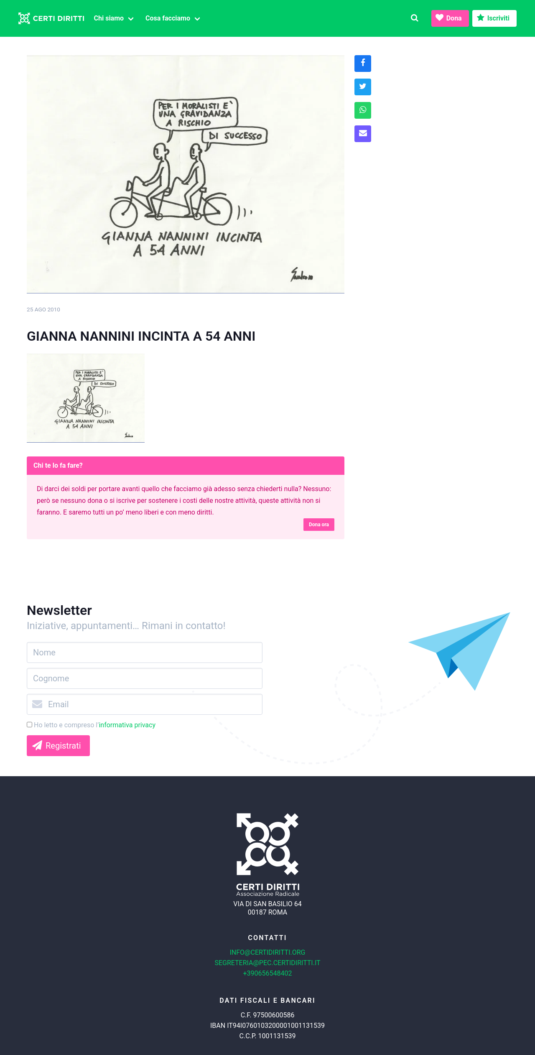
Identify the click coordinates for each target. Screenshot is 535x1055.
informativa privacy (127, 725)
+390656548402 (267, 973)
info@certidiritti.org (267, 952)
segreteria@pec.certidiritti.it (267, 963)
